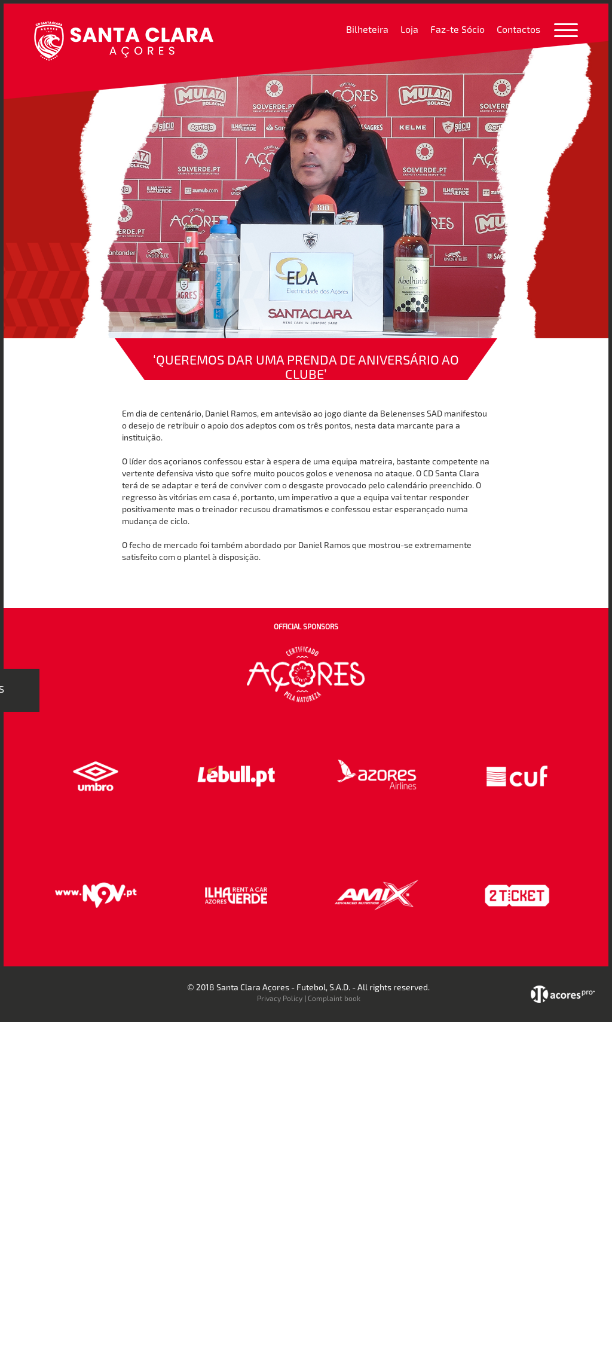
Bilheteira (367, 29)
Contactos (518, 29)
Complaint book (334, 998)
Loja (409, 29)
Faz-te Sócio (457, 29)
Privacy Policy (279, 998)
